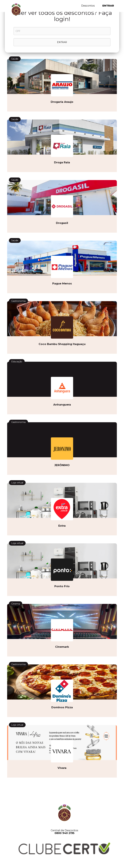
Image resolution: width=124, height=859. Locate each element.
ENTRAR (62, 42)
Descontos (88, 5)
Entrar (108, 5)
